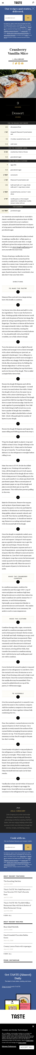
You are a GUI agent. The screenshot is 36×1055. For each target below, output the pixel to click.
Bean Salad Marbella (11, 927)
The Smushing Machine (12, 881)
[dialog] (18, 1039)
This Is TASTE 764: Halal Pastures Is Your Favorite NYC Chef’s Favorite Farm (17, 892)
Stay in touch (6, 986)
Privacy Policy (29, 1040)
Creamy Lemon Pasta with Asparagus (17, 946)
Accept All (27, 1047)
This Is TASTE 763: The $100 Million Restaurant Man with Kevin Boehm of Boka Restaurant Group (17, 905)
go (28, 18)
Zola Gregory (19, 59)
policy (26, 35)
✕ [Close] (33, 1026)
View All (8, 915)
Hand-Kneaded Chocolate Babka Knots (16, 936)
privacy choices (22, 1042)
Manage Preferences (9, 1046)
